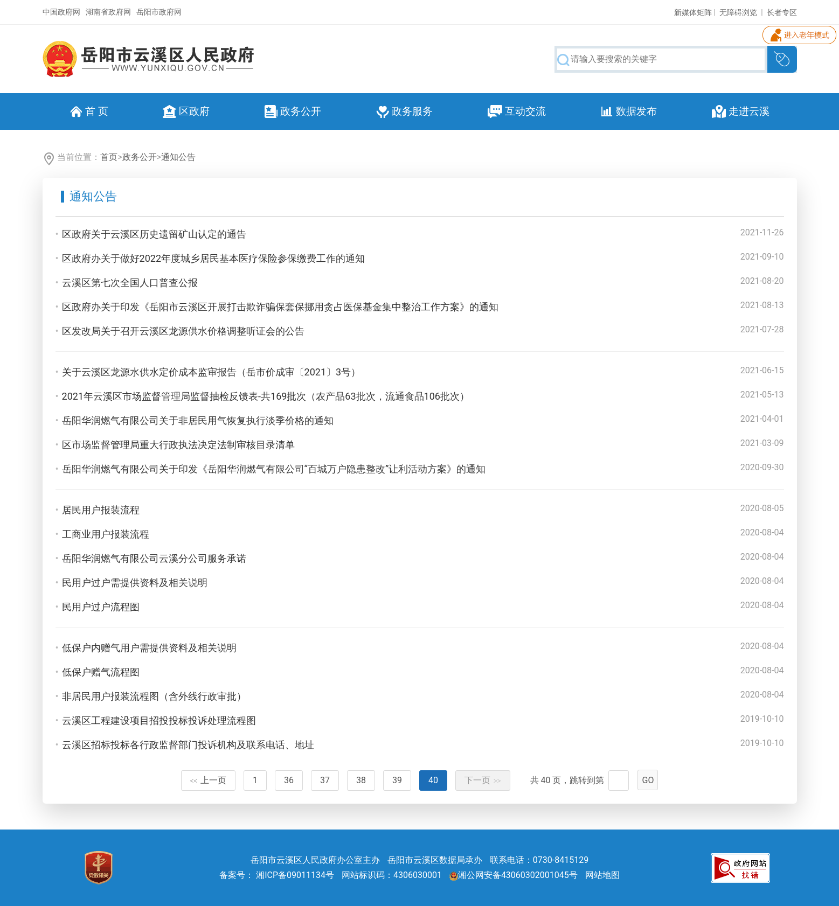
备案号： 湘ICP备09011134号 (276, 875)
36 (289, 780)
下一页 (482, 780)
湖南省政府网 (108, 12)
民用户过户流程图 (101, 606)
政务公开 (139, 157)
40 (433, 780)
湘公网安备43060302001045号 (513, 875)
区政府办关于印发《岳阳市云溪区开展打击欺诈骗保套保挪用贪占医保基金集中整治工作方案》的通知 (280, 306)
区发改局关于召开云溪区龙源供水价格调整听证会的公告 (183, 331)
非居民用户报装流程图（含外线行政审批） (154, 696)
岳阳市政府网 (159, 12)
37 (325, 780)
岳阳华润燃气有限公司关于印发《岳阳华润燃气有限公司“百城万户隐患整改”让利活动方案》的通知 (274, 469)
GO (648, 780)
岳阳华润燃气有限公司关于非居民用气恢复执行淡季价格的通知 (198, 420)
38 (361, 780)
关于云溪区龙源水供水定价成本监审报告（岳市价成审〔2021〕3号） (211, 372)
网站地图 (602, 875)
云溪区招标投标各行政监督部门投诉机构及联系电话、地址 (188, 744)
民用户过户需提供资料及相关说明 (134, 582)
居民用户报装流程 (101, 509)
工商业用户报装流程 (105, 534)
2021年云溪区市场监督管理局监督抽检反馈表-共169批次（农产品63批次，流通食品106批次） (265, 396)
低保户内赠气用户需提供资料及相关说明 (149, 647)
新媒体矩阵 (693, 12)
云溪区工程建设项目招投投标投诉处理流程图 (159, 720)
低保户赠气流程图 (101, 672)
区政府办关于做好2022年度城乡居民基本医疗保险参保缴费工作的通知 (213, 258)
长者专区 (782, 12)
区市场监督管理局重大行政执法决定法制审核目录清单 (178, 444)
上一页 (208, 780)
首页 (108, 157)
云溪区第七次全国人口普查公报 (130, 282)
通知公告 (178, 157)
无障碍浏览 (738, 12)
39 (397, 780)
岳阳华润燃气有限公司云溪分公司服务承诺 (154, 558)
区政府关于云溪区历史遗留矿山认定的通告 (154, 234)
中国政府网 (61, 12)
